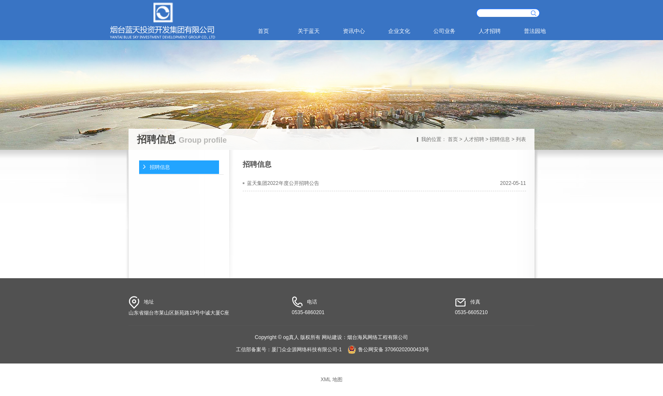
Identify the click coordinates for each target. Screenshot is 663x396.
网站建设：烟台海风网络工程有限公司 (365, 337)
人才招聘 (490, 31)
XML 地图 (331, 379)
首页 (263, 31)
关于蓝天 (309, 31)
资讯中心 (354, 31)
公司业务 (444, 31)
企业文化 (399, 31)
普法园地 (535, 31)
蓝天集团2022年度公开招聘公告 (283, 183)
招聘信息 (500, 139)
